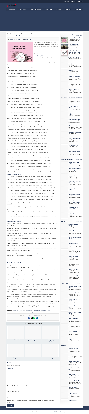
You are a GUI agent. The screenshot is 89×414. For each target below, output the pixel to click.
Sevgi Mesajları (72, 63)
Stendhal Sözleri (72, 250)
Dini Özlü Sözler (72, 355)
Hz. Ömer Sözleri (72, 387)
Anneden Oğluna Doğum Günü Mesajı (74, 182)
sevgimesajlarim (27, 39)
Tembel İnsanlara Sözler (18, 310)
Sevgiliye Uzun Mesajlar (74, 138)
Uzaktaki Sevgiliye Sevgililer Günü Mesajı (74, 51)
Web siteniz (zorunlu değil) (13, 391)
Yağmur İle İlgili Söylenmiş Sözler (50, 340)
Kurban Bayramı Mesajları (72, 394)
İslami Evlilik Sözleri (73, 361)
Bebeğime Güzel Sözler (33, 358)
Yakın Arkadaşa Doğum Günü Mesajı (74, 169)
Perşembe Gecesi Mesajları (72, 400)
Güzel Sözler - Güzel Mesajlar (18, 33)
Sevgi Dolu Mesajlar (73, 89)
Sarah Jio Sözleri (72, 230)
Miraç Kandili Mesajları (74, 380)
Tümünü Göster (79, 35)
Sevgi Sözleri (71, 70)
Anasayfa (9, 33)
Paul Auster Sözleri (73, 243)
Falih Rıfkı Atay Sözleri (74, 263)
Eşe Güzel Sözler (72, 100)
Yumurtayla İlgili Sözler (74, 293)
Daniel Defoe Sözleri (73, 269)
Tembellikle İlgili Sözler (45, 312)
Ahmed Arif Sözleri (73, 256)
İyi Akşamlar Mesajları (74, 76)
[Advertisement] (44, 21)
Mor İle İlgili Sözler (15, 358)
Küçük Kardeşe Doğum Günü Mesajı (74, 208)
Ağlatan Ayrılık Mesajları (74, 125)
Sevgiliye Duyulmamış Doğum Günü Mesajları (74, 201)
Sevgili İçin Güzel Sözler (74, 119)
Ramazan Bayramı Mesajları (73, 349)
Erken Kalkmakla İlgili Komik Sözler (74, 332)
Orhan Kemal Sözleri (73, 276)
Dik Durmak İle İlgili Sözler (50, 358)
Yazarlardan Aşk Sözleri (74, 132)
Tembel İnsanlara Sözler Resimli (32, 310)
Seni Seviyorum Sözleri (74, 83)
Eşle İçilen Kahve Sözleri (74, 145)
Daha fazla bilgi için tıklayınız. (58, 411)
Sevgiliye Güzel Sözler (74, 44)
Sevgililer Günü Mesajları (74, 38)
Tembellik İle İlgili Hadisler (19, 312)
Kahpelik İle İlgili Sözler (16, 340)
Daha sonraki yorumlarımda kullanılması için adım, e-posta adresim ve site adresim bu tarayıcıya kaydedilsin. (30, 401)
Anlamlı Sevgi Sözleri (73, 57)
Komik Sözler (71, 325)
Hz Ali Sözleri (71, 374)
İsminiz (9, 379)
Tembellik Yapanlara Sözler (32, 312)
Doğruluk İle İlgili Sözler (33, 340)
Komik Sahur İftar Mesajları (73, 319)
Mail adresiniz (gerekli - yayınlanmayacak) (17, 385)
